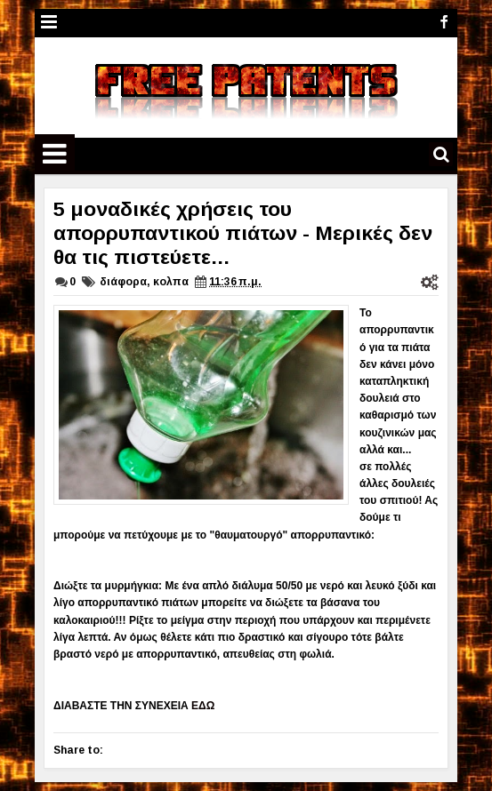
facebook (444, 22)
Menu (49, 23)
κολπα (171, 282)
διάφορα (123, 282)
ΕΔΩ (202, 705)
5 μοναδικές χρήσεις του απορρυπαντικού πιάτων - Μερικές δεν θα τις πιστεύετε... (242, 232)
